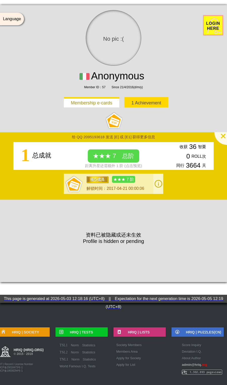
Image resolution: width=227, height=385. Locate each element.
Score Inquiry (191, 345)
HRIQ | (79, 332)
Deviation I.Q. (192, 351)
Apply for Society (128, 358)
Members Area (127, 351)
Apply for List (125, 365)
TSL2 (64, 352)
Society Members (128, 345)
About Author (191, 358)
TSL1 (64, 345)
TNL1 (64, 359)
